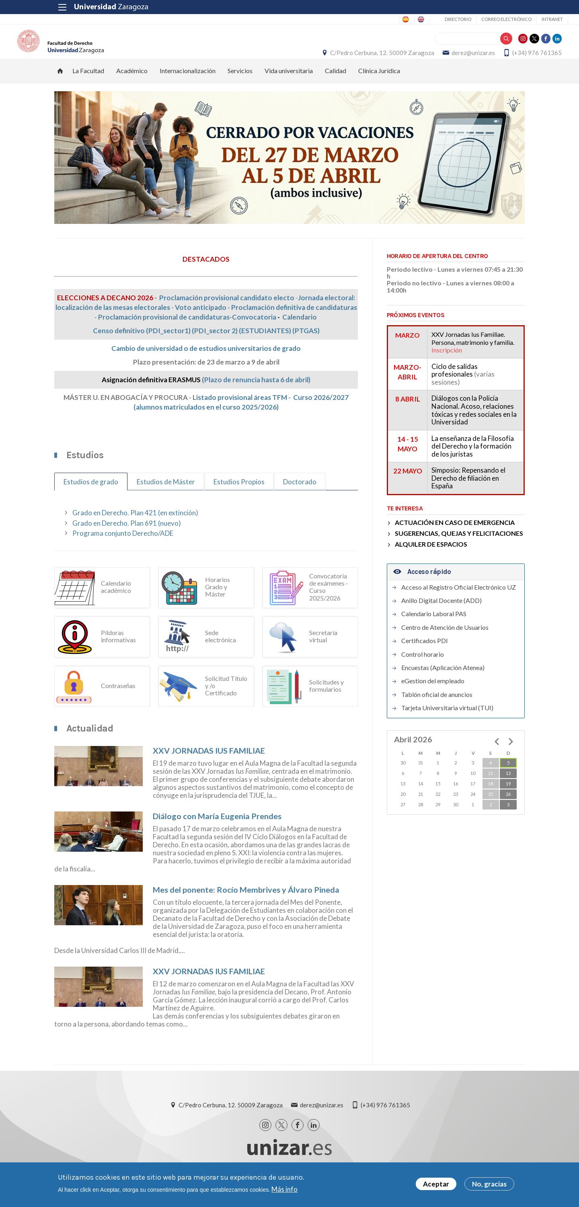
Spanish (343, 19)
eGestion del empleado (432, 697)
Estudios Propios (239, 498)
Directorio (414, 19)
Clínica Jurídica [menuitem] (379, 86)
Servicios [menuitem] (240, 86)
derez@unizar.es (436, 60)
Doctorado (299, 498)
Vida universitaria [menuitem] (289, 86)
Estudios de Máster (166, 498)
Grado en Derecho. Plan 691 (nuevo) (126, 539)
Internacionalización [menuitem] (188, 86)
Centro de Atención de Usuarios (445, 643)
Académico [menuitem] (132, 86)
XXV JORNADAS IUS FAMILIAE (209, 766)
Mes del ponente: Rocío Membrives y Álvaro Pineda (246, 905)
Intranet (508, 19)
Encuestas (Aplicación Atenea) (443, 683)
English (375, 19)
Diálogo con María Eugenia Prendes (217, 832)
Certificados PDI (424, 656)
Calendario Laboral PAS (433, 630)
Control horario (422, 670)
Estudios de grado (91, 498)
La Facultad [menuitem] (88, 86)
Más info (284, 1189)
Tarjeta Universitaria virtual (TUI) (447, 723)
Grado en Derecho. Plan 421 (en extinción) (135, 529)
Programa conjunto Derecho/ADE (122, 549)
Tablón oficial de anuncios (436, 710)
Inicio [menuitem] (60, 87)
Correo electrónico (463, 19)
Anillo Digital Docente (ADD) (441, 616)
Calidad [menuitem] (335, 86)
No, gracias (489, 1184)
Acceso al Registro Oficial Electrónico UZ (458, 603)
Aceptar (436, 1184)
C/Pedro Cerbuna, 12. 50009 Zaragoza (345, 60)
